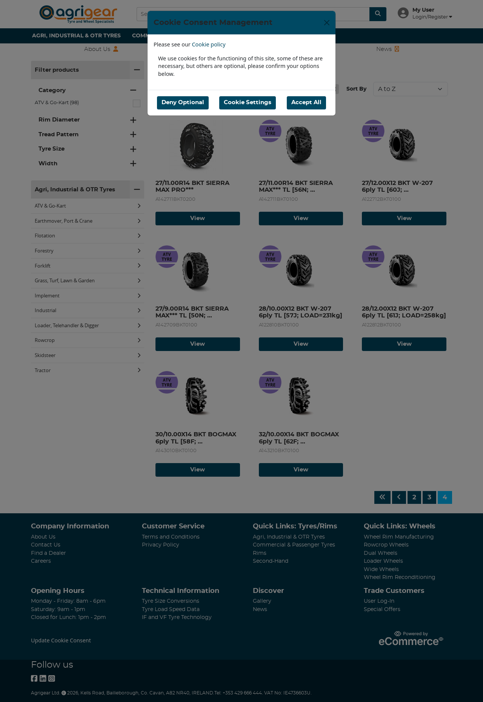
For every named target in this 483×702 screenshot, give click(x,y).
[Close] (326, 22)
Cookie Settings (247, 102)
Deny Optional (183, 102)
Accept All (306, 102)
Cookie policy (209, 44)
